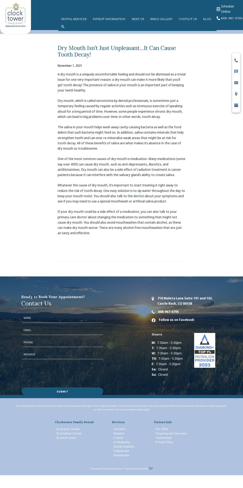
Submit (62, 391)
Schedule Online (225, 9)
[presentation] (49, 371)
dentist (138, 196)
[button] (62, 27)
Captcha (27, 362)
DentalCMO (145, 468)
